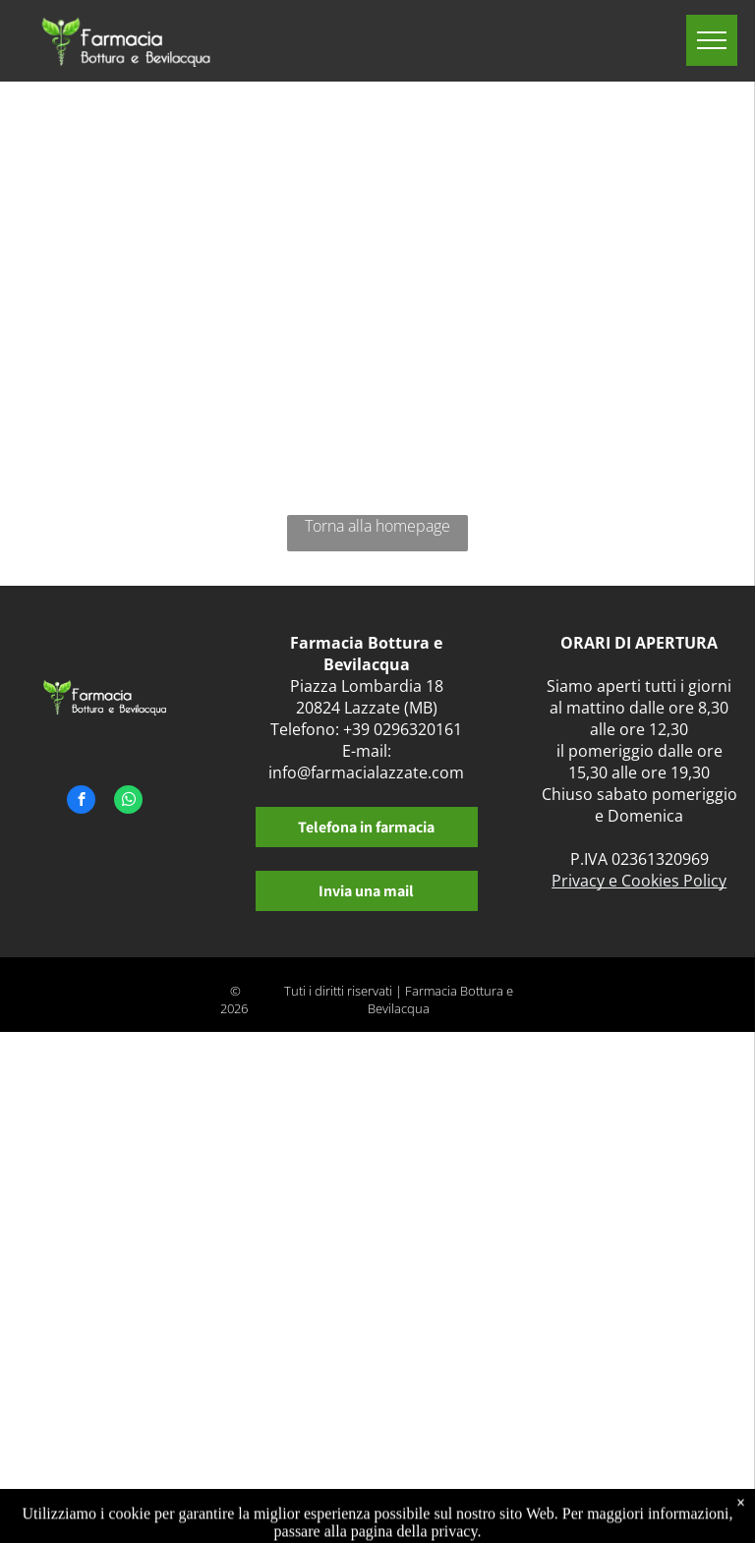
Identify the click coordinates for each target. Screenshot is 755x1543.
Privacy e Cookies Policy (639, 880)
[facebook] (81, 802)
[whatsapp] (128, 802)
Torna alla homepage (377, 526)
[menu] (711, 40)
